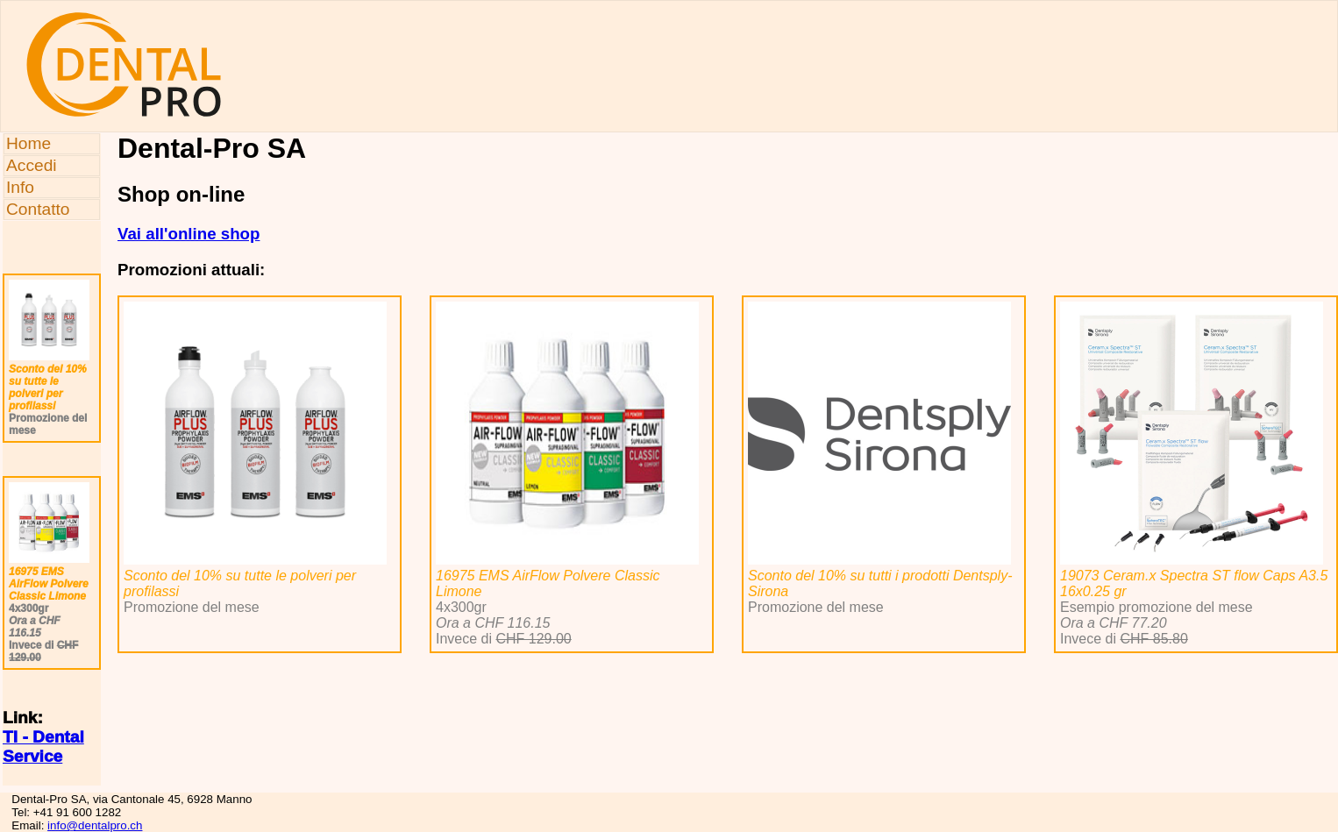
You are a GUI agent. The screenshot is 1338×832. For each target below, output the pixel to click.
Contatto (38, 209)
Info (20, 187)
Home (28, 143)
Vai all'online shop (188, 233)
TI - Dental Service (43, 746)
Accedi (31, 165)
